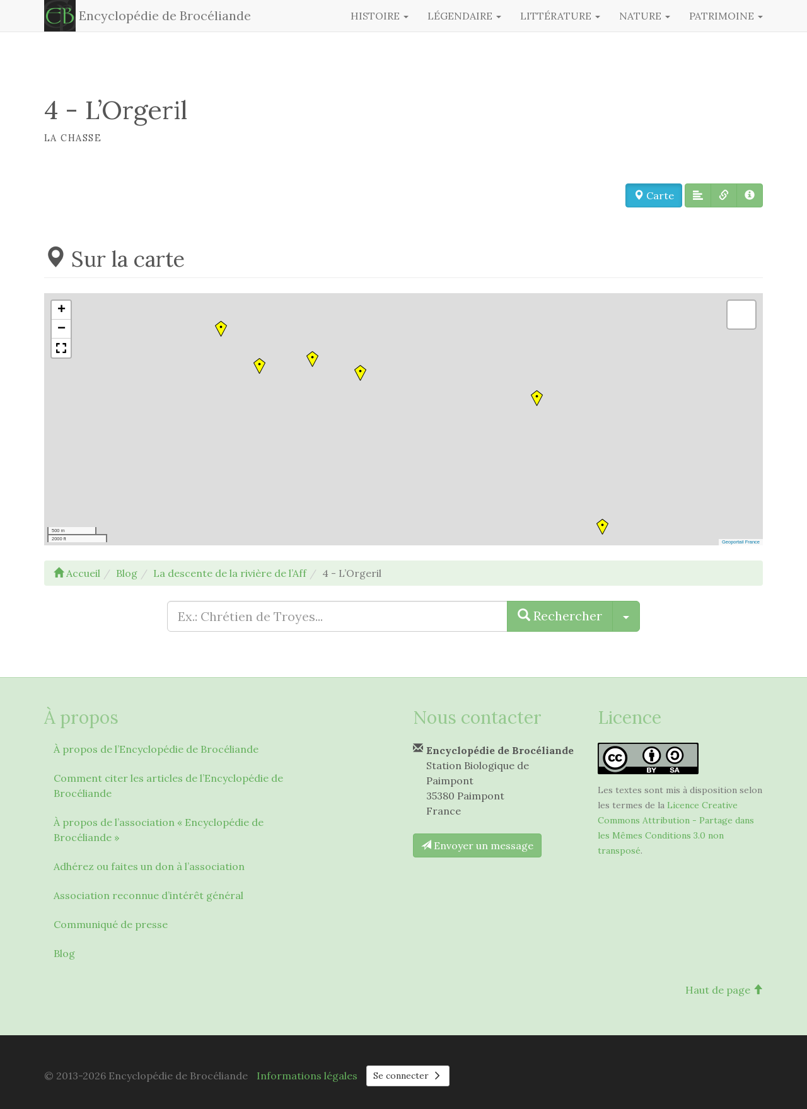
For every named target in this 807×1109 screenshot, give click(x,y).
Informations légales (307, 1075)
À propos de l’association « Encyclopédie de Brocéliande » (159, 830)
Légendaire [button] (464, 15)
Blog (64, 953)
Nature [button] (644, 15)
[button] (698, 195)
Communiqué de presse (111, 924)
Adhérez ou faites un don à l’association (149, 866)
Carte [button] (654, 195)
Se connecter (408, 1075)
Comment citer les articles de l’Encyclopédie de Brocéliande (168, 785)
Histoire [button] (380, 15)
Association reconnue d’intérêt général (148, 895)
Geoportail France (741, 542)
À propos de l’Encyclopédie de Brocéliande (156, 749)
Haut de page (724, 990)
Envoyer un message (477, 845)
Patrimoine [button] (726, 15)
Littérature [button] (560, 15)
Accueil (77, 573)
